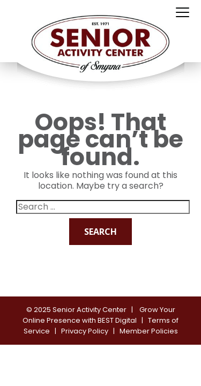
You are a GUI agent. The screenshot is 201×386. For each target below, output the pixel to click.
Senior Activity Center (89, 310)
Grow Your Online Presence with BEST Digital (99, 315)
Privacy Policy (84, 331)
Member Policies (149, 331)
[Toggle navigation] (182, 12)
